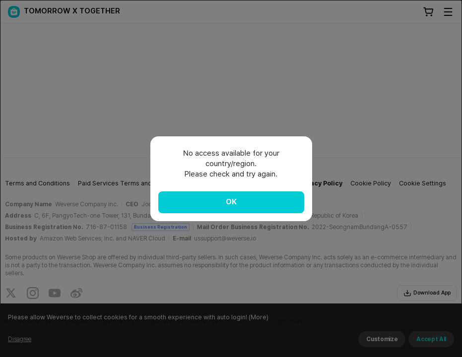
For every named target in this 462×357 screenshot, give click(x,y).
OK (231, 201)
